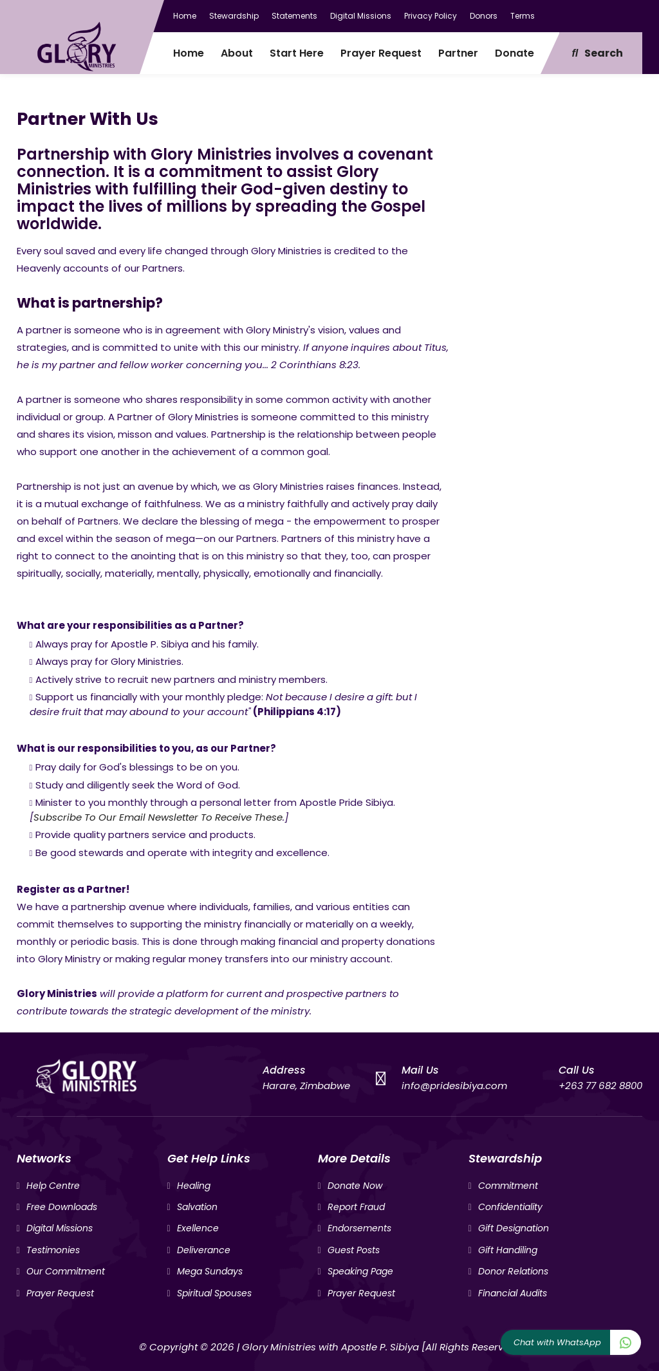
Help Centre (53, 1185)
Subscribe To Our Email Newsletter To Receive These (158, 817)
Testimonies (53, 1250)
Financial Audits (512, 1293)
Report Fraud (356, 1206)
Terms (522, 15)
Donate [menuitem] (514, 53)
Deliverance (203, 1250)
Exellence (198, 1228)
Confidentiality (510, 1206)
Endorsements (359, 1228)
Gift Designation (513, 1228)
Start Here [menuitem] (297, 53)
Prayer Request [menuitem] (381, 53)
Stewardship (234, 15)
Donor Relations (513, 1271)
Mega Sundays (210, 1271)
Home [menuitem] (188, 53)
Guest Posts (354, 1250)
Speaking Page (360, 1271)
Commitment (508, 1185)
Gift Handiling (507, 1250)
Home (184, 15)
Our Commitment (65, 1271)
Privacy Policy (430, 15)
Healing (193, 1185)
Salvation (197, 1206)
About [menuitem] (237, 53)
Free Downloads (61, 1206)
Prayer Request (60, 1293)
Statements (294, 15)
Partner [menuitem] (458, 53)
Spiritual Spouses (214, 1293)
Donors (483, 15)
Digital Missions (360, 15)
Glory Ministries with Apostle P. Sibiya (330, 1347)
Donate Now (355, 1185)
